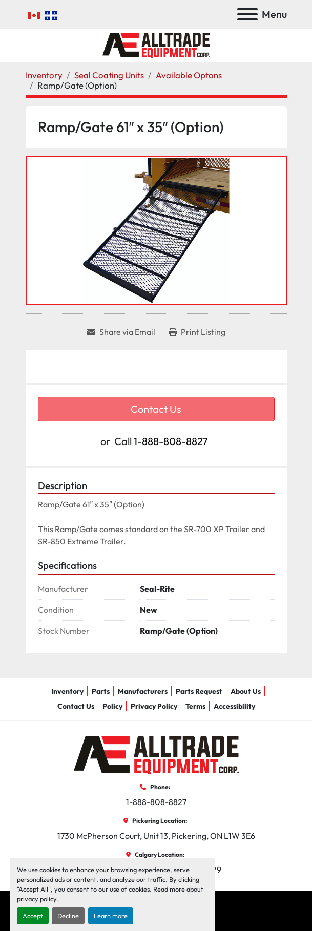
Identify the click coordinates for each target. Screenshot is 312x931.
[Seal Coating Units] (109, 75)
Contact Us (156, 409)
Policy (112, 706)
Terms (195, 706)
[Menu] (247, 14)
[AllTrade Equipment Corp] (156, 754)
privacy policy (36, 899)
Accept (33, 916)
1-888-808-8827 (171, 441)
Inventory (67, 691)
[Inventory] (44, 75)
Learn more (111, 916)
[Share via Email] (121, 332)
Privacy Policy (154, 706)
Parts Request (199, 691)
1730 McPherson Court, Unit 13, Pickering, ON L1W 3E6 (156, 836)
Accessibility (234, 706)
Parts (101, 691)
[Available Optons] (189, 75)
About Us (246, 691)
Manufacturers (143, 691)
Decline (68, 916)
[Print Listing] (197, 332)
